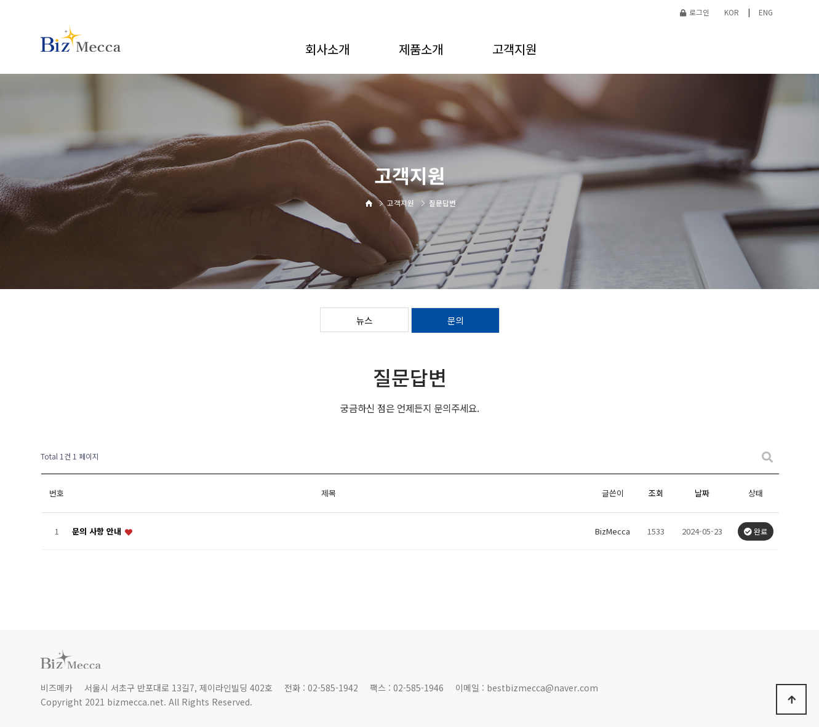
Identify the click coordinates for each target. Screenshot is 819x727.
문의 (455, 320)
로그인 (694, 12)
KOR (731, 12)
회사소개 (327, 49)
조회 (656, 493)
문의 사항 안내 (98, 531)
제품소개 (421, 49)
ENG (766, 12)
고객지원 (514, 49)
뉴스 (364, 320)
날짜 (702, 493)
